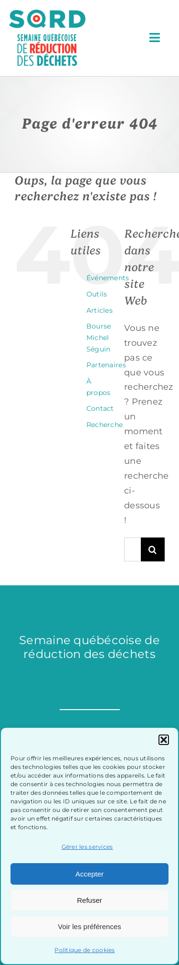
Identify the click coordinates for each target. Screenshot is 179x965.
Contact (100, 408)
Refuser (89, 900)
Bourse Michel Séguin (98, 337)
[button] (163, 740)
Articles (99, 310)
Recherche (104, 424)
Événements (107, 278)
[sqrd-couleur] (47, 14)
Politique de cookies (84, 950)
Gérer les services (87, 846)
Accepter (89, 874)
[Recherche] (153, 549)
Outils (96, 294)
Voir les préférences (89, 926)
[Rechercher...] (132, 549)
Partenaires (106, 365)
